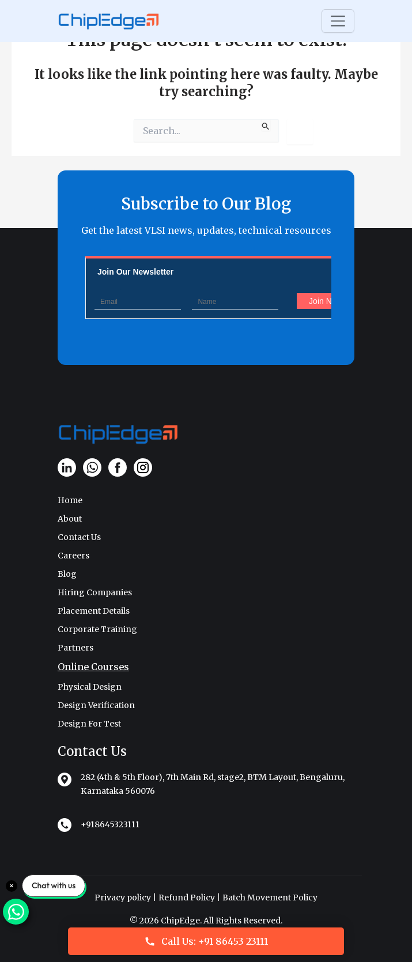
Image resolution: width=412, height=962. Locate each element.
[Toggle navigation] (338, 21)
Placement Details (94, 611)
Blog (67, 574)
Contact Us (79, 537)
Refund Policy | (189, 897)
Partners (75, 647)
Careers (73, 555)
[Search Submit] (266, 125)
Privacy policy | (125, 897)
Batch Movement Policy (269, 897)
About (70, 519)
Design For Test (89, 723)
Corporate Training (97, 629)
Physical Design (90, 687)
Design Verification (96, 705)
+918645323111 (110, 824)
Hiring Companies (95, 592)
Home (70, 500)
